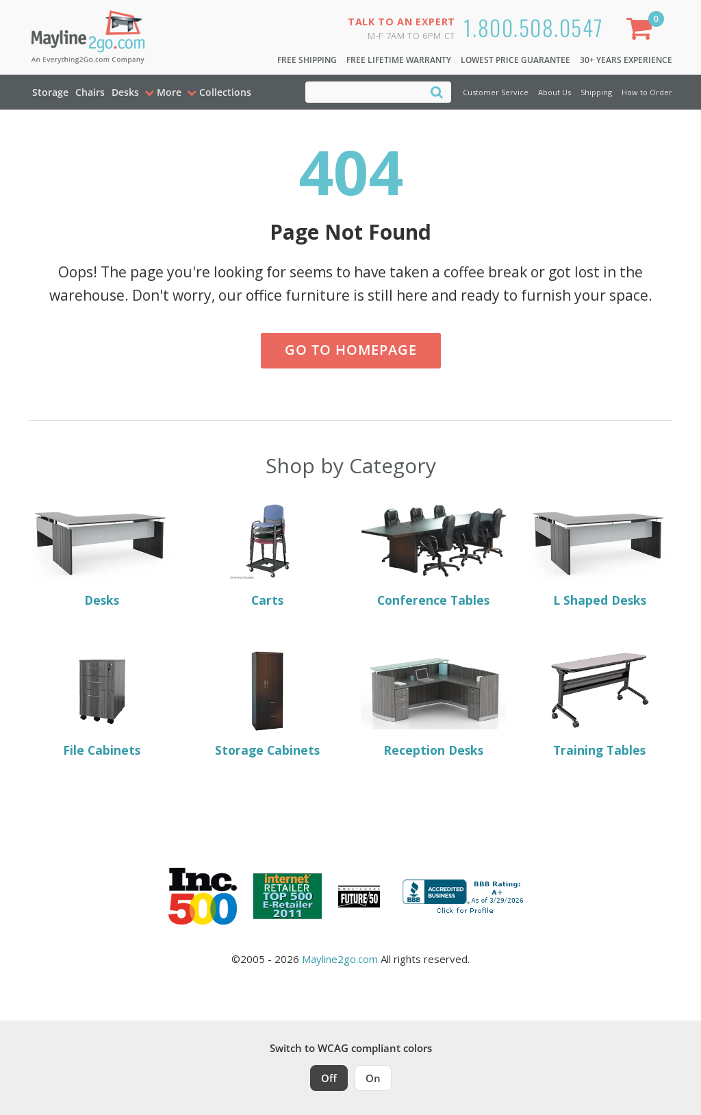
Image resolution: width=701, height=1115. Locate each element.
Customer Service (495, 92)
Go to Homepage (351, 349)
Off (329, 1078)
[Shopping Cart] (642, 31)
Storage (50, 92)
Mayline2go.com (340, 959)
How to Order (647, 92)
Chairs (90, 92)
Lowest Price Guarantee (515, 60)
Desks (125, 92)
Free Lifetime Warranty (398, 60)
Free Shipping (307, 60)
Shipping (596, 92)
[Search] (436, 91)
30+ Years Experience (626, 60)
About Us (554, 92)
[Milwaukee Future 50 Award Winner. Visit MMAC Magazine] (359, 896)
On (373, 1078)
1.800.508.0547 (533, 27)
